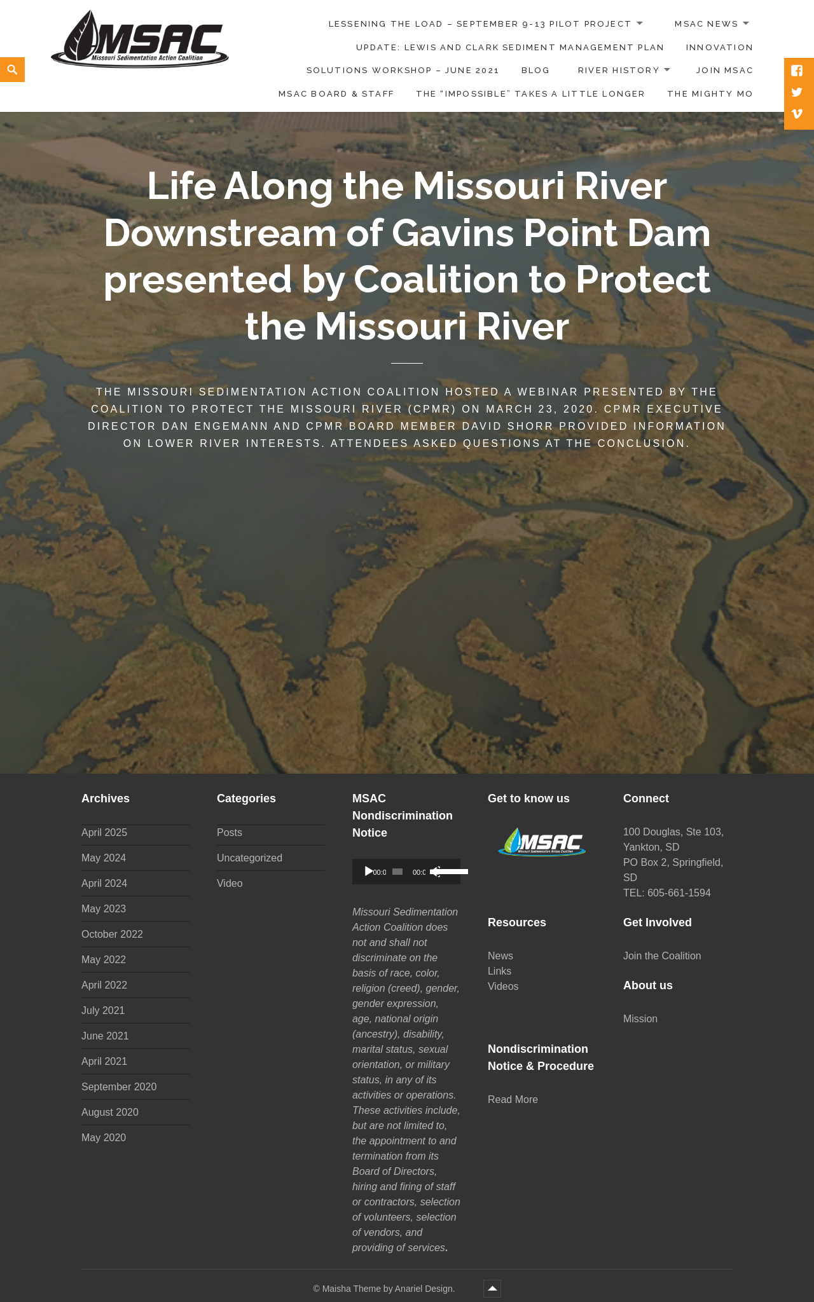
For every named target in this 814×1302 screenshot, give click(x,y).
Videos (503, 986)
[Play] (368, 871)
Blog (536, 70)
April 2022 (104, 985)
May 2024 (103, 858)
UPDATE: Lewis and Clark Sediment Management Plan (510, 47)
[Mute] (434, 871)
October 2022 (112, 934)
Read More (513, 1099)
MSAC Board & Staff (336, 94)
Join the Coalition (662, 955)
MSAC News (706, 24)
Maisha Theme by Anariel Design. (390, 1289)
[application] (406, 871)
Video (230, 883)
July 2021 (103, 1010)
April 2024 (104, 883)
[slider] (397, 871)
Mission (640, 1018)
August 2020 (110, 1112)
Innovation (720, 47)
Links (499, 971)
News (500, 955)
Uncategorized (249, 858)
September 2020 (118, 1086)
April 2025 (104, 832)
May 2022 (103, 959)
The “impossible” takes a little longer (531, 94)
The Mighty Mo (710, 94)
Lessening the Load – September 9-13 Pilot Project (480, 24)
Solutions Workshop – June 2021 (403, 70)
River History (619, 70)
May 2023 (103, 908)
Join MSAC (725, 70)
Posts (229, 832)
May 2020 (103, 1137)
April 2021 (104, 1061)
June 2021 (105, 1036)
